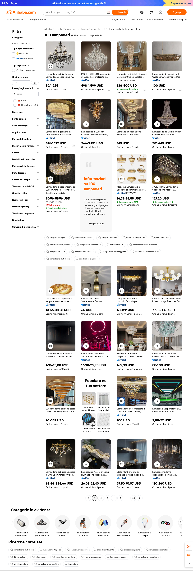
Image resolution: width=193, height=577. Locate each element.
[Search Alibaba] (75, 12)
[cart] (151, 12)
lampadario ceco (107, 237)
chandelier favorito (104, 550)
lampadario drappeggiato (113, 251)
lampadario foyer (55, 237)
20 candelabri (18, 557)
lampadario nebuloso (82, 251)
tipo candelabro (160, 237)
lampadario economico (89, 244)
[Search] (120, 12)
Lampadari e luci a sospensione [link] (125, 29)
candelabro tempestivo (46, 564)
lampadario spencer (117, 557)
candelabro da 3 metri (58, 259)
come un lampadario (134, 237)
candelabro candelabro (146, 557)
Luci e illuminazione (66, 29)
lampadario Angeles (50, 550)
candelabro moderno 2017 (145, 251)
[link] (189, 546)
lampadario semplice (157, 550)
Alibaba (48, 29)
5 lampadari (39, 557)
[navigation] (24, 264)
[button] (108, 12)
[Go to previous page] (88, 498)
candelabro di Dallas (86, 259)
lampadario (71, 564)
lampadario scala (55, 251)
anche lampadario (91, 557)
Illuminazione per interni (93, 29)
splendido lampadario (63, 557)
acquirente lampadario (58, 244)
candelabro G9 (115, 244)
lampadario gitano (130, 550)
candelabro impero (77, 550)
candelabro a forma (81, 237)
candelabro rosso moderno (143, 244)
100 (133, 498)
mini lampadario (19, 564)
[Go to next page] (139, 498)
